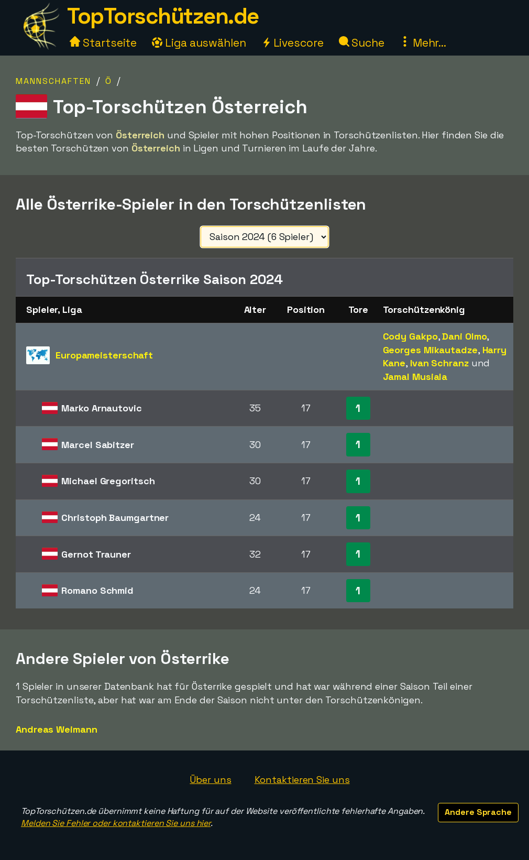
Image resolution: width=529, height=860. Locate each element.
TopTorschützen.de (163, 16)
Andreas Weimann (56, 729)
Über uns (210, 780)
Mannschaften (53, 80)
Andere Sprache (478, 812)
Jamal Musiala (415, 377)
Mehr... (423, 43)
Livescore (292, 43)
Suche (361, 43)
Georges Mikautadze (430, 350)
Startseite (103, 43)
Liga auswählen (199, 43)
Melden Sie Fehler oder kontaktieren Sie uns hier (116, 823)
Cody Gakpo (410, 336)
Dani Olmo (464, 336)
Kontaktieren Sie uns (302, 780)
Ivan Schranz (439, 363)
